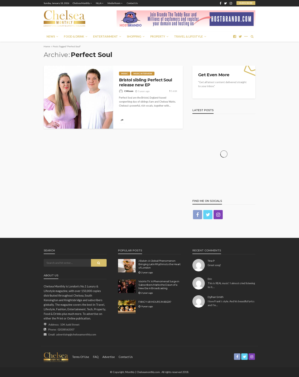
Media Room (114, 3)
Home (47, 46)
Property (157, 36)
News (51, 36)
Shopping (134, 36)
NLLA (98, 3)
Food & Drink (74, 36)
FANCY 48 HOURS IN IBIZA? (154, 301)
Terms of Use (80, 357)
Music (124, 73)
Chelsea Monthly (81, 3)
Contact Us (132, 3)
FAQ (96, 357)
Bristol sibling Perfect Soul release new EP (145, 82)
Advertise (108, 357)
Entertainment (105, 36)
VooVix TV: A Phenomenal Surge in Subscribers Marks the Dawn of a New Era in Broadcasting (158, 285)
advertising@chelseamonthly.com (76, 334)
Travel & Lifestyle (188, 36)
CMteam (128, 91)
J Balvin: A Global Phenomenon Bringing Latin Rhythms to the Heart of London (159, 264)
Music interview (142, 73)
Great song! (214, 265)
